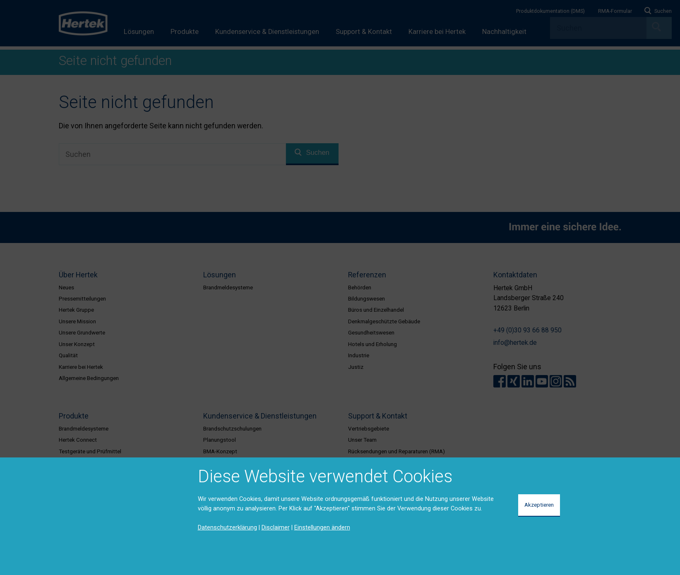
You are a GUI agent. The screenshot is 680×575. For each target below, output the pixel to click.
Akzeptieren (539, 504)
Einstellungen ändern (322, 527)
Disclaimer (276, 527)
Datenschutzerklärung (227, 527)
